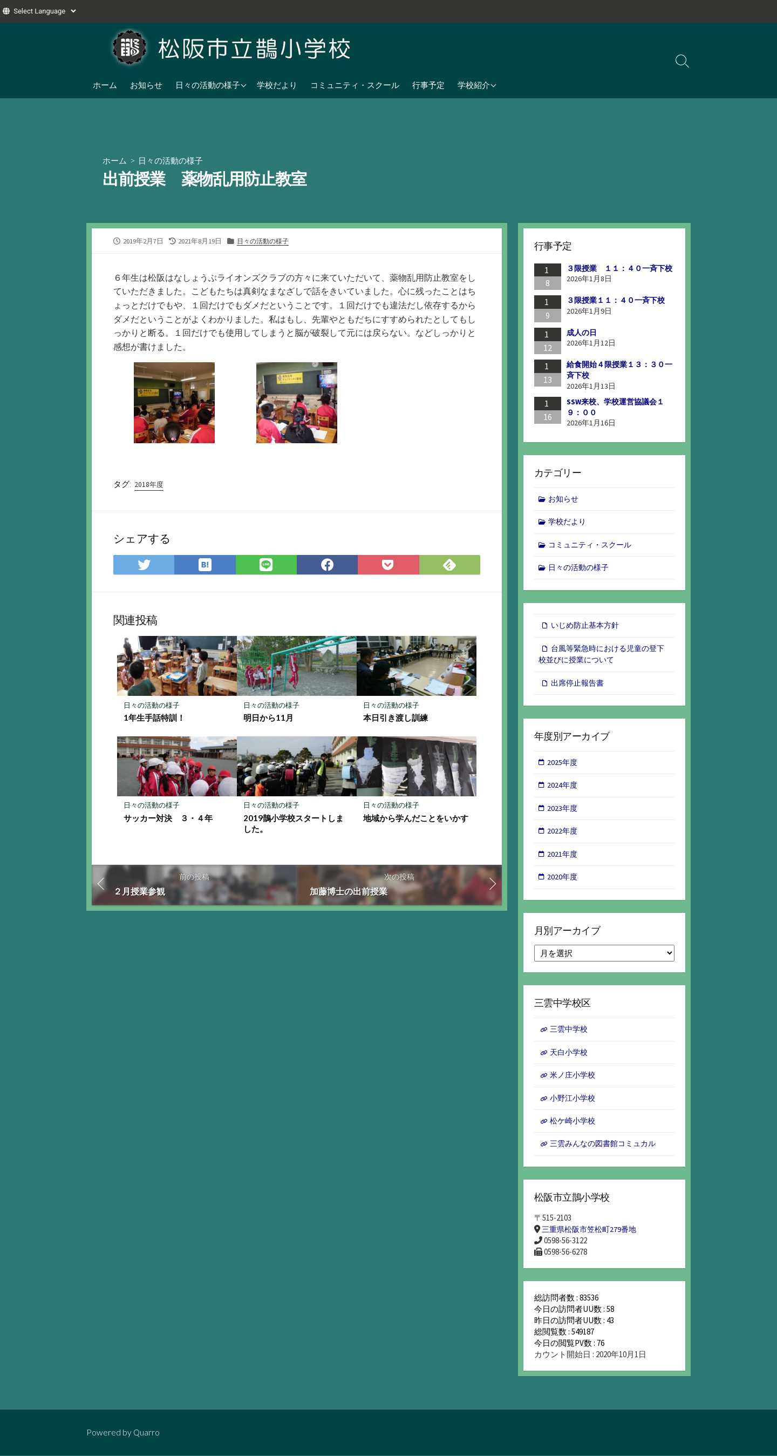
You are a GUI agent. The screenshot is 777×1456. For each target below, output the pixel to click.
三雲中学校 (570, 1038)
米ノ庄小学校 (574, 1085)
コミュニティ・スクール (354, 85)
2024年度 (563, 791)
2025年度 (563, 767)
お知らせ (146, 85)
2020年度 (563, 885)
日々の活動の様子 (207, 85)
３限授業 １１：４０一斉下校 (619, 268)
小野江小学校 (574, 1108)
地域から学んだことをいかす (415, 819)
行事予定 (428, 85)
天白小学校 (570, 1061)
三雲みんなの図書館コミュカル (606, 1155)
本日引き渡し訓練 (395, 718)
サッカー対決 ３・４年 (168, 819)
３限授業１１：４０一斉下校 (616, 300)
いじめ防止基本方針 (587, 628)
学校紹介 (474, 85)
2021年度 (563, 861)
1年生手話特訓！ (154, 718)
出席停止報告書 (579, 687)
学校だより (277, 85)
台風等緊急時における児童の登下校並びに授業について (601, 658)
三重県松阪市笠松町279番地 (592, 1241)
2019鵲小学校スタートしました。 (293, 825)
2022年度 (563, 838)
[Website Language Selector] (44, 11)
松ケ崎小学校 (574, 1132)
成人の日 (582, 332)
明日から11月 (268, 718)
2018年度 (149, 485)
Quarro (146, 1433)
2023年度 (563, 814)
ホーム (105, 85)
